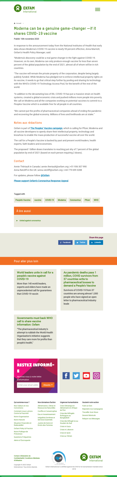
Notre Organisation (21, 417)
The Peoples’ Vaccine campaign (46, 128)
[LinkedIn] (96, 242)
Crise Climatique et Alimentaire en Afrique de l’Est (68, 408)
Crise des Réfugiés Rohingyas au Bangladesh (67, 415)
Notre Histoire (19, 420)
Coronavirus (75, 200)
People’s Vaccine (22, 200)
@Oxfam (45, 175)
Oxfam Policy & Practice (23, 428)
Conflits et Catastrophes (47, 411)
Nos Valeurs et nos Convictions (21, 407)
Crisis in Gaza (65, 426)
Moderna (62, 200)
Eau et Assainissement (46, 414)
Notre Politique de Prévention (21, 433)
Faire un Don (87, 406)
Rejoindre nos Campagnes (92, 409)
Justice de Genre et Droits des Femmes (45, 424)
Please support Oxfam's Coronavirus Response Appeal (41, 180)
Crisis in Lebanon (66, 430)
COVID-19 (49, 200)
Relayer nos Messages (91, 419)
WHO (96, 200)
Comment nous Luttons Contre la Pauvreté (23, 412)
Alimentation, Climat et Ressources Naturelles (46, 407)
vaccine (37, 200)
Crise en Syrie (65, 433)
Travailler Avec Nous (90, 412)
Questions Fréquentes (22, 437)
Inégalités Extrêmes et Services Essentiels (46, 419)
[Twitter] (81, 242)
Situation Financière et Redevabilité (22, 424)
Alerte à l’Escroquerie (22, 440)
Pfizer (87, 200)
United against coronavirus (30, 221)
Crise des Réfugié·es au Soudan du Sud (69, 422)
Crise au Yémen (66, 436)
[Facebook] (65, 242)
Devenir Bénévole (89, 415)
